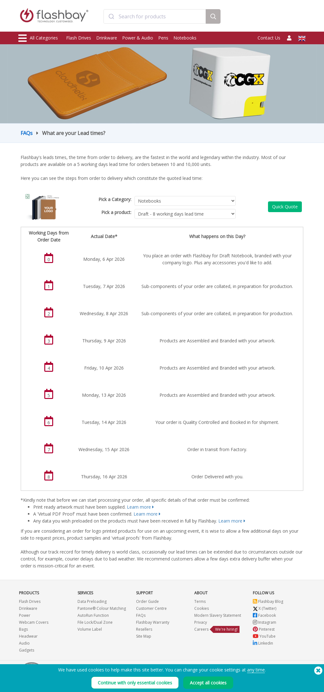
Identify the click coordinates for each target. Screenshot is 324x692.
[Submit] (111, 17)
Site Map (143, 636)
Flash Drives (78, 38)
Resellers (144, 629)
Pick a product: (116, 212)
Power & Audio (137, 38)
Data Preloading (92, 601)
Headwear (28, 636)
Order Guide (147, 601)
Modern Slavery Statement (217, 615)
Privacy (200, 622)
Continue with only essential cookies (135, 683)
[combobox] (154, 16)
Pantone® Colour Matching (102, 608)
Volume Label (90, 629)
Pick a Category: (114, 199)
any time (256, 670)
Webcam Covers (33, 622)
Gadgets (26, 650)
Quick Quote (285, 207)
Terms (200, 601)
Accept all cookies (208, 683)
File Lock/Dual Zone (95, 622)
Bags (23, 629)
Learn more (139, 507)
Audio (24, 643)
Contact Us (269, 38)
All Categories (38, 38)
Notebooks (184, 38)
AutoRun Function (93, 615)
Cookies (201, 608)
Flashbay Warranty (152, 622)
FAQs (27, 133)
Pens (163, 38)
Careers (201, 629)
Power (24, 615)
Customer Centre (151, 608)
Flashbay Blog (268, 601)
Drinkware (106, 38)
